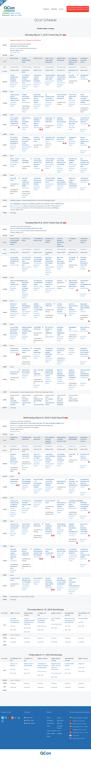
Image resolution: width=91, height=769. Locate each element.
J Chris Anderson (38, 489)
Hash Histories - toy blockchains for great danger (38, 483)
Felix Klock (24, 485)
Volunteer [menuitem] (59, 733)
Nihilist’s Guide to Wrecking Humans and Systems (61, 373)
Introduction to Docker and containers (43, 620)
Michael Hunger (84, 288)
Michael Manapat (49, 464)
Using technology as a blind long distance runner (84, 98)
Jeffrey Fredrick (72, 508)
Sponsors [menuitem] (59, 723)
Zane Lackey (60, 336)
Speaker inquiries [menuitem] (30, 723)
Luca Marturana (38, 263)
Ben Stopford (25, 125)
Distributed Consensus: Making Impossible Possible (49, 352)
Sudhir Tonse (25, 188)
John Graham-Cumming (18, 206)
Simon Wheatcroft (85, 104)
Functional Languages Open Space (49, 120)
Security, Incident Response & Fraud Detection (60, 242)
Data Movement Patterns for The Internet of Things (84, 504)
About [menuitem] (48, 736)
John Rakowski (84, 79)
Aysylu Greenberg (49, 288)
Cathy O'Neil (48, 555)
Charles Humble (14, 67)
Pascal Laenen (37, 557)
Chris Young (72, 102)
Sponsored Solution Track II (83, 240)
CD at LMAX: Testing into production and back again (38, 162)
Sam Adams (37, 168)
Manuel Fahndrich (26, 147)
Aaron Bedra (48, 102)
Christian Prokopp (26, 67)
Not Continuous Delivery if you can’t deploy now (84, 162)
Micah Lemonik (14, 352)
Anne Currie (37, 354)
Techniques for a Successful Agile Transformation (74, 582)
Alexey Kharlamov (26, 85)
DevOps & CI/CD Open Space (37, 139)
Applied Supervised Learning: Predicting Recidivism (48, 527)
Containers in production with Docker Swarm (43, 665)
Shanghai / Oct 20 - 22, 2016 (78, 729)
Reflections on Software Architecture (26, 228)
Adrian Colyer (15, 48)
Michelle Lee (48, 533)
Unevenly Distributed (19, 46)
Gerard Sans (37, 580)
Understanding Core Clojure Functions (50, 77)
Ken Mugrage (83, 168)
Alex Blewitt (25, 446)
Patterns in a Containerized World (38, 282)
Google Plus (9, 717)
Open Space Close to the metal (26, 350)
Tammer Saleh (60, 553)
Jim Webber (60, 265)
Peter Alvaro (15, 425)
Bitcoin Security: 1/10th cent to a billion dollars (61, 307)
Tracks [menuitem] (59, 717)
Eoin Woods (13, 446)
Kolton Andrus (14, 427)
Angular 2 (81, 663)
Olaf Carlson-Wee (61, 249)
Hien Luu (26, 669)
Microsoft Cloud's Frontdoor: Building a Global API (14, 307)
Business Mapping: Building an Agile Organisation (73, 527)
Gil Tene (24, 335)
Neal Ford (12, 626)
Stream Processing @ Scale (26, 60)
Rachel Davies (72, 141)
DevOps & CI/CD (38, 58)
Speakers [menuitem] (54, 8)
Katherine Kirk (72, 67)
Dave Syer (82, 311)
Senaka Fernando (84, 356)
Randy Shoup (72, 249)
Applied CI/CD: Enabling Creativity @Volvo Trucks (38, 121)
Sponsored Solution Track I (83, 60)
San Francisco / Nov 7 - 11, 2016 (79, 732)
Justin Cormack (37, 375)
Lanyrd (2, 721)
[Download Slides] (15, 52)
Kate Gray (71, 100)
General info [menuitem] (29, 717)
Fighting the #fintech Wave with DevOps (14, 526)
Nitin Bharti (83, 67)
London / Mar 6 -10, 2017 (77, 738)
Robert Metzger (26, 102)
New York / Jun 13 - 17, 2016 (78, 724)
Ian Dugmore (72, 555)
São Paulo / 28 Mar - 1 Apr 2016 (79, 718)
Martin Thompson (26, 249)
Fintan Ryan (37, 249)
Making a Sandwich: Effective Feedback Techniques (72, 373)
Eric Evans (59, 586)
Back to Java (14, 58)
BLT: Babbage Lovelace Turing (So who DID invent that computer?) (37, 204)
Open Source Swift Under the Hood (26, 526)
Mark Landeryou (73, 589)
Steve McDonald (73, 588)
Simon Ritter (13, 102)
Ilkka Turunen (83, 182)
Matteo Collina (37, 502)
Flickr (15, 717)
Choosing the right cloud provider (84, 120)
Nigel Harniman (84, 331)
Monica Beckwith (14, 162)
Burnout (71, 348)
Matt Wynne (72, 166)
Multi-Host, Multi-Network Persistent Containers (84, 527)
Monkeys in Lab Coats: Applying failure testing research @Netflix (37, 423)
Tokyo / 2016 (74, 735)
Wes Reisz (12, 249)
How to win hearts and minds (72, 96)
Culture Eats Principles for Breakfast (73, 551)
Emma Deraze (48, 588)
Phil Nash (71, 288)
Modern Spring (83, 618)
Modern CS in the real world (49, 240)
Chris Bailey (25, 584)
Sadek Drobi (60, 186)
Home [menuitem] (48, 717)
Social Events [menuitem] (50, 723)
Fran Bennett (48, 446)
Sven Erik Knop (84, 377)
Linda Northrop (16, 230)
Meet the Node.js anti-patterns (38, 456)
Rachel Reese (60, 530)
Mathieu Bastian (49, 487)
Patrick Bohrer (25, 586)
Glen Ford (71, 125)
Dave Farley (37, 67)
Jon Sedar (12, 512)
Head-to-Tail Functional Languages (49, 60)
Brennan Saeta (14, 335)
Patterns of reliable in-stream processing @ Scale (26, 79)
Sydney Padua (14, 208)
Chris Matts (72, 533)
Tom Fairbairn (83, 510)
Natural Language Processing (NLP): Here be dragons (49, 582)
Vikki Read (71, 487)
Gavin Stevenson (61, 83)
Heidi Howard (48, 358)
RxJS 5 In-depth (38, 578)
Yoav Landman (84, 123)
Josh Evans (13, 286)
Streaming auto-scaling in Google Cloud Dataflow (26, 141)
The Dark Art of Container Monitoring (38, 259)
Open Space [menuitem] (60, 720)
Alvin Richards (83, 533)
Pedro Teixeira (37, 460)
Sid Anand (59, 123)
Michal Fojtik (83, 559)
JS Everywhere (38, 501)
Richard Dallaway (49, 164)
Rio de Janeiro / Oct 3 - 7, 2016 (78, 726)
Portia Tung (72, 446)
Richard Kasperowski (56, 624)
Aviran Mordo (60, 508)
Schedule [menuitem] (46, 8)
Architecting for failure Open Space (61, 96)
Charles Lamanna (14, 313)
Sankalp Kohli (60, 141)
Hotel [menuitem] (48, 726)
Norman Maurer (14, 125)
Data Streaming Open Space (25, 160)
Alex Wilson (72, 489)
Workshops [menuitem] (50, 720)
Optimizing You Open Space (72, 259)
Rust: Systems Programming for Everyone (26, 481)
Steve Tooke (72, 164)
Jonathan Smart (73, 557)
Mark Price (13, 145)
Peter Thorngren (38, 127)
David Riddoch (25, 374)
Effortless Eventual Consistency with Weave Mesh (49, 261)
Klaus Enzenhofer (84, 460)
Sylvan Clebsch (25, 458)
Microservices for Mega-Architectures (61, 439)
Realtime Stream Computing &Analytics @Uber (25, 182)
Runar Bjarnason (49, 184)
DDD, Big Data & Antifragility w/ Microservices (70, 620)
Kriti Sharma (13, 560)
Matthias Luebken (38, 286)
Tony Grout (72, 535)
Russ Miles (59, 446)
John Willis (71, 350)
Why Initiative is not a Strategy (84, 456)
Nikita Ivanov (83, 145)
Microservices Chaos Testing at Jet (61, 526)
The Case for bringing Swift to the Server (26, 580)
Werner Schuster (61, 67)
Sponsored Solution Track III (83, 439)
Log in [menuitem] (61, 8)
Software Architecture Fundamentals (15, 620)
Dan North (71, 379)
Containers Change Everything (37, 350)
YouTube (12, 717)
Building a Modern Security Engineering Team (60, 331)
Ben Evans (12, 669)
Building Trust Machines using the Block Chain (14, 458)
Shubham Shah (61, 383)
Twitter (2, 717)
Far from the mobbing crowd (73, 160)
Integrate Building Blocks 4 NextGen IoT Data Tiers (84, 261)
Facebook (6, 717)
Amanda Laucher (49, 67)
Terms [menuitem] (58, 731)
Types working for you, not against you (49, 160)
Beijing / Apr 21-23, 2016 (77, 721)
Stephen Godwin (14, 265)
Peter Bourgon (49, 267)
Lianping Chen (37, 83)
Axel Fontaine (37, 104)
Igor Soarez (36, 462)
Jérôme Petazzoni (42, 626)
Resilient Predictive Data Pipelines (61, 120)
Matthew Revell (37, 446)
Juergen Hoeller (14, 83)
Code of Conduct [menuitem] (51, 731)
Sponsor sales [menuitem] (30, 720)
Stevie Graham (14, 483)
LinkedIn (19, 717)
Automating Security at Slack (61, 350)
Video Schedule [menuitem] (51, 733)
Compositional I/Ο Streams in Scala (50, 180)
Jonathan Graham (49, 81)
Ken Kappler (13, 464)
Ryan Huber (60, 354)
